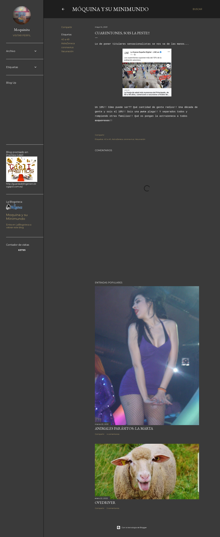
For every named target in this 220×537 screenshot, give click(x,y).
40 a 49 (65, 39)
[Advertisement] (147, 252)
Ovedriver (105, 502)
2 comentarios (113, 508)
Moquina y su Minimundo (17, 217)
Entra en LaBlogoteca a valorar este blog (18, 226)
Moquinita (22, 29)
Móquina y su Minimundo (110, 9)
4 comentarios (113, 434)
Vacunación (67, 51)
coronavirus (67, 47)
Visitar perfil (22, 35)
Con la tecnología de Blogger (132, 527)
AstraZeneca (68, 43)
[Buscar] (197, 9)
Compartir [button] (66, 27)
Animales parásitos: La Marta (124, 428)
